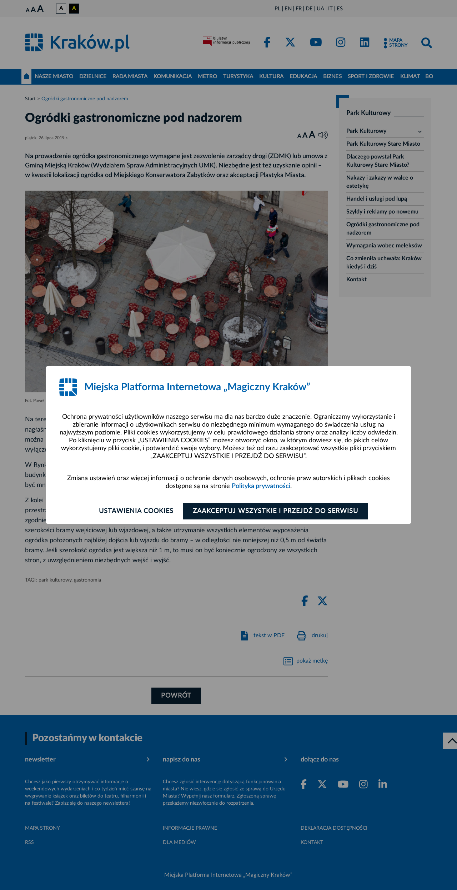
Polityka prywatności (261, 486)
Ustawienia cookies (136, 511)
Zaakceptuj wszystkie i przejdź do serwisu (275, 511)
